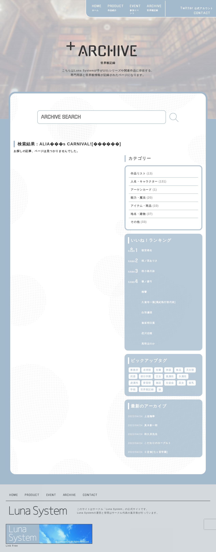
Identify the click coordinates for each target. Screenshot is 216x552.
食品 (154, 362)
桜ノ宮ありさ (171, 246)
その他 (156, 207)
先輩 (179, 355)
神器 (189, 355)
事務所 (156, 355)
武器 (177, 362)
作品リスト (159, 158)
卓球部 (168, 355)
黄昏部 (156, 375)
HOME (75, 8)
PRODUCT (94, 8)
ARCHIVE (135, 8)
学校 (164, 381)
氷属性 (178, 368)
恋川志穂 (168, 318)
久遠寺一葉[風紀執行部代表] (180, 287)
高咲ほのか (169, 329)
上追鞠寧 (171, 408)
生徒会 (178, 375)
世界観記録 (178, 381)
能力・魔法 (159, 183)
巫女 (189, 375)
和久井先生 (172, 426)
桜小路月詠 (169, 256)
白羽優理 (168, 298)
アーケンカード (162, 175)
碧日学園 (189, 362)
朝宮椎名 (168, 236)
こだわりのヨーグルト (179, 435)
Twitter (194, 8)
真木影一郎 (172, 417)
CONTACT (200, 13)
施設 (166, 375)
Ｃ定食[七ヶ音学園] (177, 444)
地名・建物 (159, 199)
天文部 (166, 362)
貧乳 (154, 381)
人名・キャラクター (165, 167)
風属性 (166, 368)
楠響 (165, 277)
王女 (154, 368)
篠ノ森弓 (168, 267)
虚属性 (191, 368)
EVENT (115, 8)
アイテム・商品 (162, 191)
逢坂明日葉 (169, 308)
